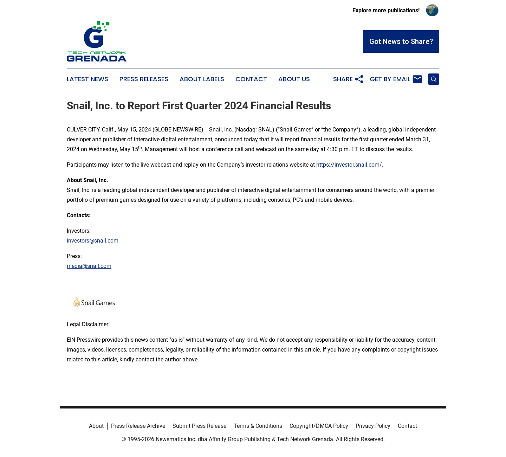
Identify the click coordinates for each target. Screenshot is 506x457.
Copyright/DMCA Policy (319, 426)
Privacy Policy (373, 426)
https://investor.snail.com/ (349, 164)
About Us (294, 79)
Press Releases (143, 79)
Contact (251, 79)
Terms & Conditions (258, 426)
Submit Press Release (199, 426)
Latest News (87, 79)
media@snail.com (89, 266)
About (96, 426)
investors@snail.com (92, 240)
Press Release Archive (138, 426)
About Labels (202, 79)
